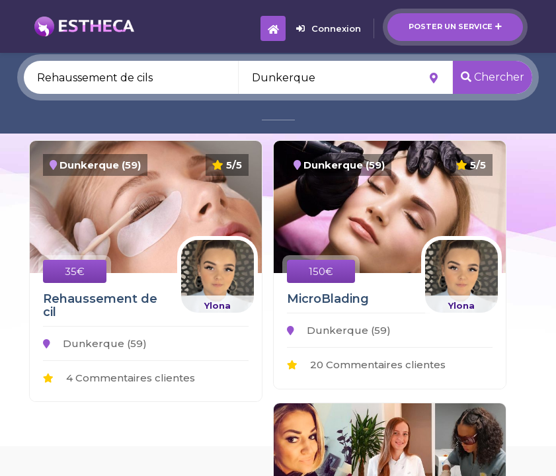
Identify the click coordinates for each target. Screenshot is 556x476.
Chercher (492, 77)
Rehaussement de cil (100, 305)
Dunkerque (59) (95, 343)
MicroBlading (328, 299)
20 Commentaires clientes (366, 364)
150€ (320, 271)
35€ (75, 271)
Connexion (328, 28)
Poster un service (455, 26)
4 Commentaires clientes (119, 378)
